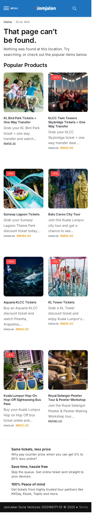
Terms (83, 507)
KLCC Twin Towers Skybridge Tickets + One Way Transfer (66, 122)
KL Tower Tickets (61, 302)
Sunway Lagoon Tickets (22, 214)
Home (8, 22)
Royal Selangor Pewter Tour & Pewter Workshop (67, 398)
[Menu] (11, 8)
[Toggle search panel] (74, 8)
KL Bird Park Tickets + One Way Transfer (20, 120)
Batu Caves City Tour (64, 214)
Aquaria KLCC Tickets (20, 302)
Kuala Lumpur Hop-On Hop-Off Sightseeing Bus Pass (22, 400)
